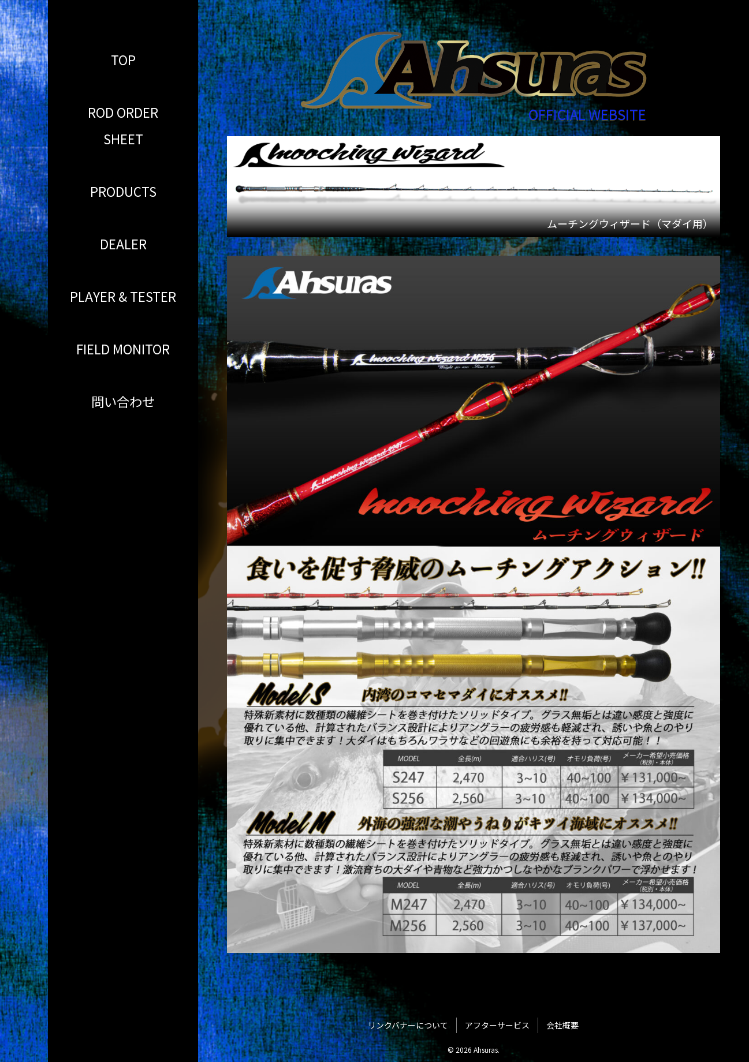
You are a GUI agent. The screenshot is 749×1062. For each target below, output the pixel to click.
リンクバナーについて (408, 1025)
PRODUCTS (123, 191)
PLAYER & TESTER (123, 296)
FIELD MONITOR (123, 348)
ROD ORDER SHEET (123, 125)
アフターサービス (497, 1025)
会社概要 (562, 1025)
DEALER (123, 243)
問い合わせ (123, 401)
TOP (123, 59)
